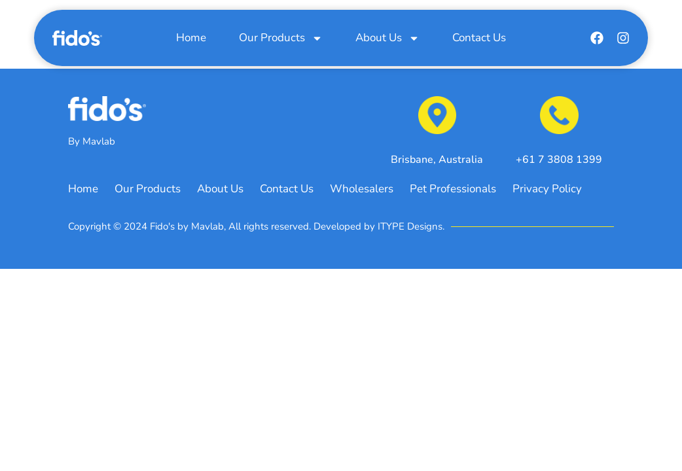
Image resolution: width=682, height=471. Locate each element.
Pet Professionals (453, 189)
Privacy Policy (547, 189)
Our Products (281, 38)
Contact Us (479, 37)
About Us (387, 38)
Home (191, 37)
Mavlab (98, 141)
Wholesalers (361, 189)
